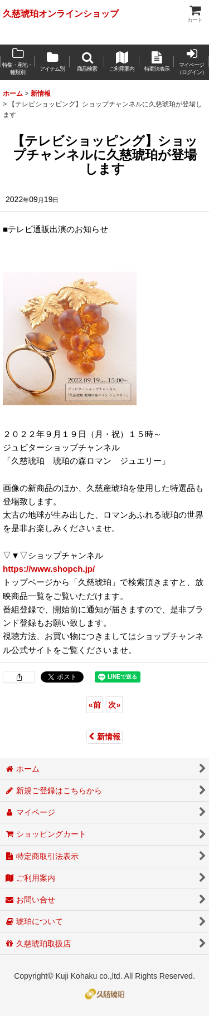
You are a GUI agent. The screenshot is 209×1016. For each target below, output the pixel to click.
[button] (87, 62)
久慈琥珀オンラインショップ (61, 13)
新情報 (104, 736)
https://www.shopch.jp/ (49, 568)
